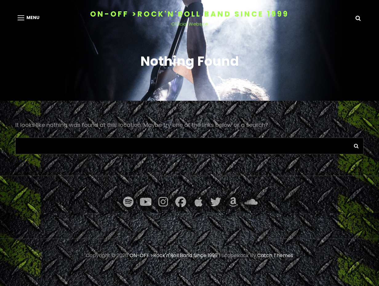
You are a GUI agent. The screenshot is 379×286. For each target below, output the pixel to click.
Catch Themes (275, 255)
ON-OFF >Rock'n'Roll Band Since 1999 (189, 14)
